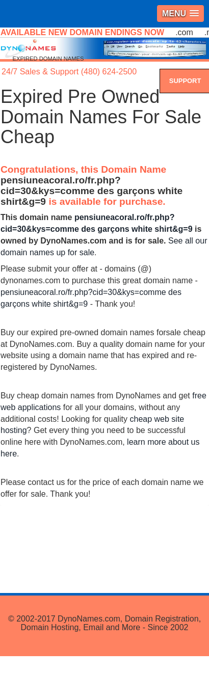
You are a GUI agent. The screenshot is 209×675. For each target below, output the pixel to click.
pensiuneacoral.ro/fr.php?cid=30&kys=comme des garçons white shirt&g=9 (91, 191)
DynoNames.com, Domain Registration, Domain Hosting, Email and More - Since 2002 (110, 623)
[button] (180, 13)
